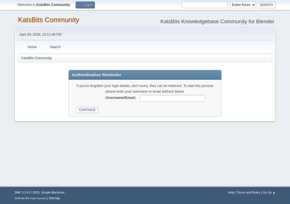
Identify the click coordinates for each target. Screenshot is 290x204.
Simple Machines (53, 192)
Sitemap (54, 198)
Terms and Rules (248, 192)
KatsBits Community (48, 20)
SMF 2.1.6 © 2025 (26, 192)
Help (231, 192)
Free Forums (38, 198)
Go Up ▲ (269, 192)
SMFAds (19, 198)
